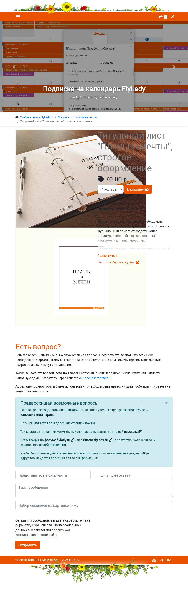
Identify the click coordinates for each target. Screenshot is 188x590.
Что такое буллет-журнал (118, 262)
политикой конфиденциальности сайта (42, 532)
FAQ (143, 453)
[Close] (166, 402)
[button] (14, 66)
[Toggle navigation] (18, 16)
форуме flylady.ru (59, 440)
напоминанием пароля (37, 414)
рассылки (133, 431)
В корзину (138, 189)
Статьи (75, 560)
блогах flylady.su (97, 440)
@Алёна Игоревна (94, 378)
